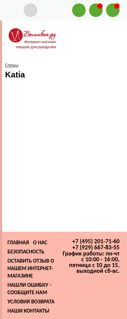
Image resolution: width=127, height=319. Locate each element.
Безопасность (25, 251)
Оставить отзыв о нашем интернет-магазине (30, 268)
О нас (40, 242)
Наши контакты (28, 310)
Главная (18, 242)
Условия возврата (31, 301)
